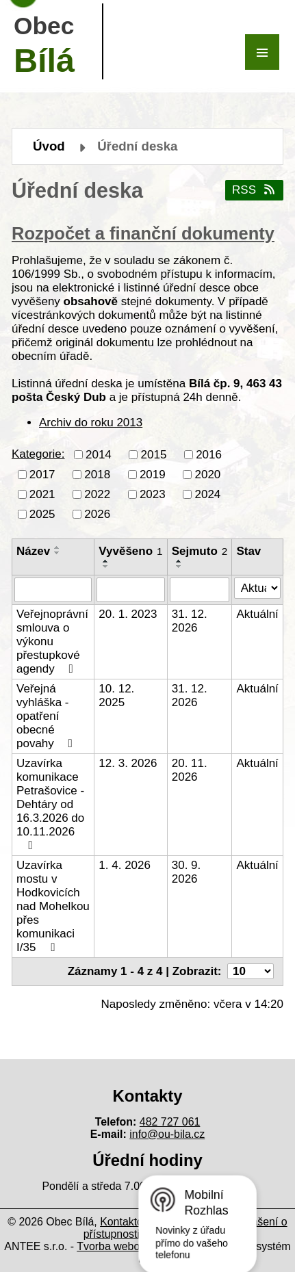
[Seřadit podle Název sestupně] (57, 553)
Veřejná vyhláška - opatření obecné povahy (46, 716)
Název (33, 551)
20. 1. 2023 (128, 614)
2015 (154, 453)
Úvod (49, 146)
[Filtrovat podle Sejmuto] (200, 589)
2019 (153, 473)
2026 (97, 513)
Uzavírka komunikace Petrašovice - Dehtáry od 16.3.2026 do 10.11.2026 (50, 804)
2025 (42, 513)
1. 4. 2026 (125, 865)
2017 (42, 473)
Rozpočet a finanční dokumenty (143, 233)
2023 (153, 493)
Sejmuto (200, 551)
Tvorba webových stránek (139, 1246)
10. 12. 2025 (116, 695)
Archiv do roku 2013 (90, 422)
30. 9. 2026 (186, 872)
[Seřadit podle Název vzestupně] (57, 547)
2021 (42, 493)
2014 (99, 453)
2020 (207, 473)
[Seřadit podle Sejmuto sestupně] (179, 566)
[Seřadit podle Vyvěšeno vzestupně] (106, 561)
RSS (254, 189)
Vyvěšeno (130, 551)
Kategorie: (38, 453)
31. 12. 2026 (189, 621)
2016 (209, 453)
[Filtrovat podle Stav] (257, 588)
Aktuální (257, 614)
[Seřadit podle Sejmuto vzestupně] (179, 561)
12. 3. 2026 (128, 763)
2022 (97, 493)
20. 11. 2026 (189, 770)
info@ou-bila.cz (167, 1134)
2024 (207, 493)
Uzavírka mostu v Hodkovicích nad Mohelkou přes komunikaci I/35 (53, 906)
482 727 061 (170, 1122)
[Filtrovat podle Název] (53, 589)
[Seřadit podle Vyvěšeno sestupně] (106, 566)
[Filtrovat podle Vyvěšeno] (130, 589)
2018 (97, 473)
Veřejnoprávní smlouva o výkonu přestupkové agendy (52, 641)
